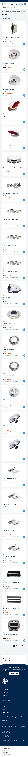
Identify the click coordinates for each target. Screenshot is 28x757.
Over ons (3, 709)
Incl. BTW (12, 4)
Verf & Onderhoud (5, 697)
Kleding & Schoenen (5, 692)
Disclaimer (3, 750)
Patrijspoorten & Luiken (16, 11)
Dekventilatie (23, 11)
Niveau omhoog (7, 660)
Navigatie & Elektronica (6, 687)
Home (2, 11)
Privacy (7, 750)
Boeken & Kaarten (5, 695)
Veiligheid (3, 694)
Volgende (25, 646)
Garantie (3, 706)
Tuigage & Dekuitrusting (8, 11)
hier (22, 743)
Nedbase (6, 752)
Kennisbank (4, 708)
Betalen (3, 704)
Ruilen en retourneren (5, 711)
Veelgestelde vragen (5, 712)
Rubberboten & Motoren (6, 700)
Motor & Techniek (5, 689)
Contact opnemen (14, 673)
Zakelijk (3, 714)
